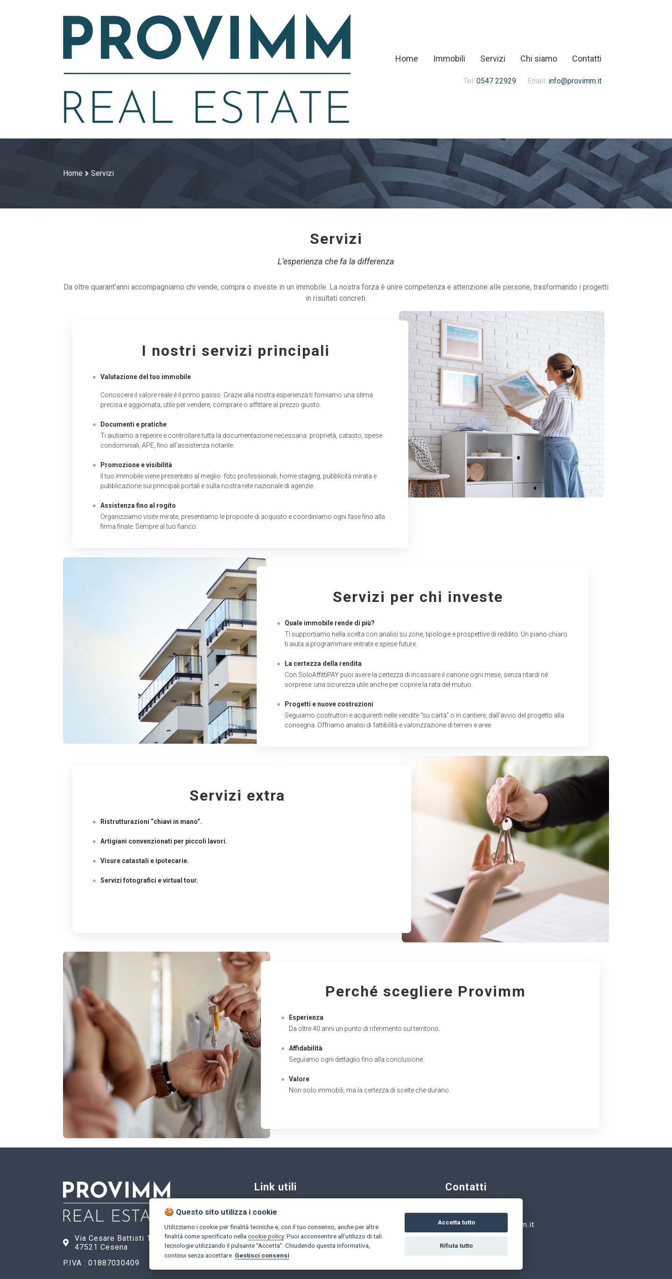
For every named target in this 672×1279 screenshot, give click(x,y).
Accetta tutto (456, 1222)
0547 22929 (489, 80)
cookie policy (266, 1236)
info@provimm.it (559, 80)
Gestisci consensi (262, 1255)
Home (73, 173)
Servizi (102, 173)
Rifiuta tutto (456, 1245)
